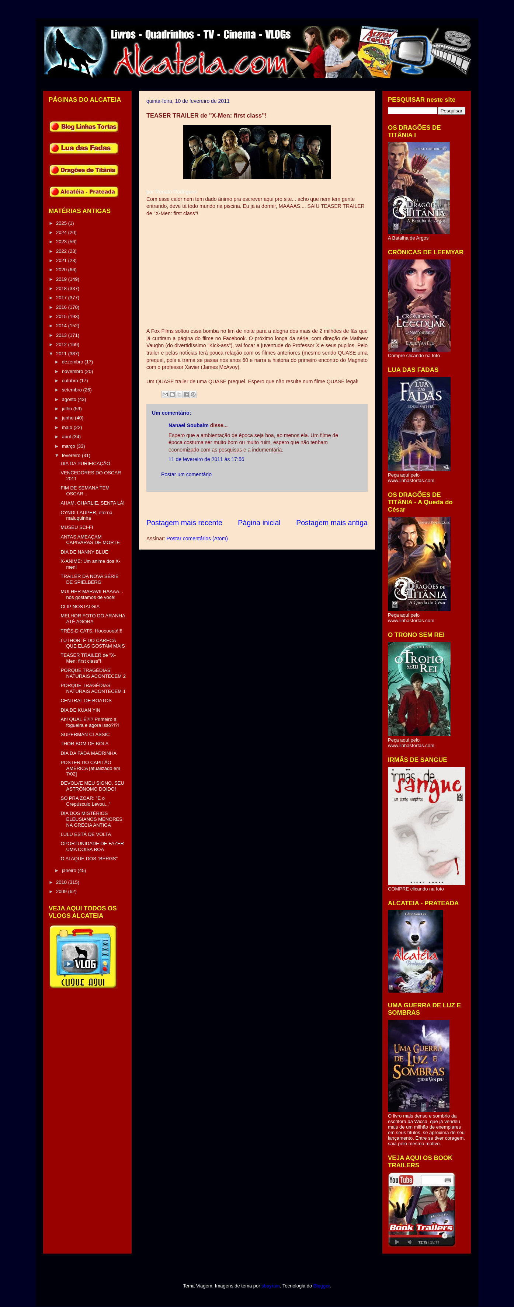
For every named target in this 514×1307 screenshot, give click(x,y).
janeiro (70, 870)
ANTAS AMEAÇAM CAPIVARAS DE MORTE (89, 540)
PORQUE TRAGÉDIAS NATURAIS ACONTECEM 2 (93, 673)
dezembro (73, 362)
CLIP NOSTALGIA (80, 606)
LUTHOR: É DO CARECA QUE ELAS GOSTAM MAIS (92, 643)
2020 (62, 269)
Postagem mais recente (184, 523)
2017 (62, 297)
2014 (62, 325)
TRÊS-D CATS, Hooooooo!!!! (91, 631)
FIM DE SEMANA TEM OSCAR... (85, 490)
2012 (62, 344)
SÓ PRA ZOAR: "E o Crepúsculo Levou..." (85, 801)
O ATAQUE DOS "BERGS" (89, 858)
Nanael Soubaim (189, 425)
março (69, 446)
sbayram (270, 1286)
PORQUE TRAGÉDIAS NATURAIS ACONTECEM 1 (93, 688)
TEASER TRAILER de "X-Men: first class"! (88, 658)
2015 (62, 316)
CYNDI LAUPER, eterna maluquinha (86, 515)
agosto (70, 399)
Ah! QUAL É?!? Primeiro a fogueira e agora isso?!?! (89, 722)
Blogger (321, 1286)
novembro (73, 371)
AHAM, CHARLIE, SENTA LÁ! (92, 503)
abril (67, 436)
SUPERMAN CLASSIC (85, 734)
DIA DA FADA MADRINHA (88, 753)
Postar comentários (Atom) (197, 538)
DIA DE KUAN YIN (80, 710)
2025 (62, 223)
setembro (72, 390)
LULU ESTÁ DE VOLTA (85, 834)
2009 (62, 891)
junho (68, 418)
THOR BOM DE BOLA (84, 743)
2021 (62, 260)
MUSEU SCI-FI (76, 527)
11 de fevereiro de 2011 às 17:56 (206, 459)
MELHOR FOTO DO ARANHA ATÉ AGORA (92, 618)
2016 (62, 307)
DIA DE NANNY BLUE (84, 552)
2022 (62, 251)
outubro (71, 380)
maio (68, 427)
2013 (62, 335)
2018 (62, 288)
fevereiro (72, 455)
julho (67, 408)
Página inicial (259, 523)
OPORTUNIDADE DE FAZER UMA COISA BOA (92, 846)
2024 (62, 232)
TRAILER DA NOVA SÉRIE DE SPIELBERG (89, 579)
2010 (62, 882)
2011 (62, 353)
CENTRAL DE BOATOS (85, 700)
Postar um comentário (186, 474)
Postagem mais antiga (332, 523)
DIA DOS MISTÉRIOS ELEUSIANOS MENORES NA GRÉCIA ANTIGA (91, 819)
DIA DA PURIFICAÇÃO (85, 463)
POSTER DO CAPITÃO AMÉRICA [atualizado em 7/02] (90, 768)
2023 (62, 241)
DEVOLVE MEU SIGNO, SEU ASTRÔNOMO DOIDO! (92, 786)
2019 (62, 279)
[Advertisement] (280, 505)
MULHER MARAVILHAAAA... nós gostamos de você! (91, 594)
